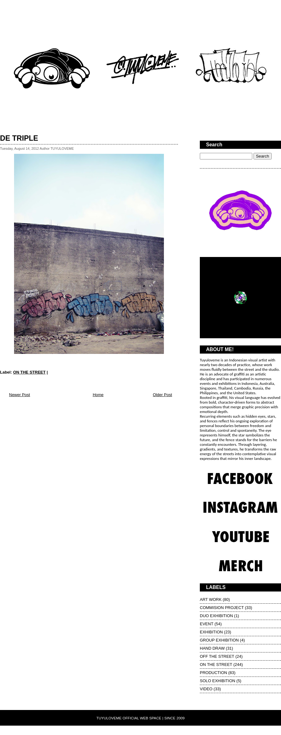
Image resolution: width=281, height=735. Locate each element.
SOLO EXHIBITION (217, 680)
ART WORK (211, 599)
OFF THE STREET (217, 656)
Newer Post (19, 394)
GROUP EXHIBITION (219, 640)
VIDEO (206, 689)
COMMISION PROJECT (222, 607)
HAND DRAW (212, 648)
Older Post (162, 394)
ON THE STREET (29, 372)
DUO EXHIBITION (216, 615)
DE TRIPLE (19, 138)
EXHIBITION (211, 632)
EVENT (206, 624)
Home (98, 394)
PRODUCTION (213, 672)
